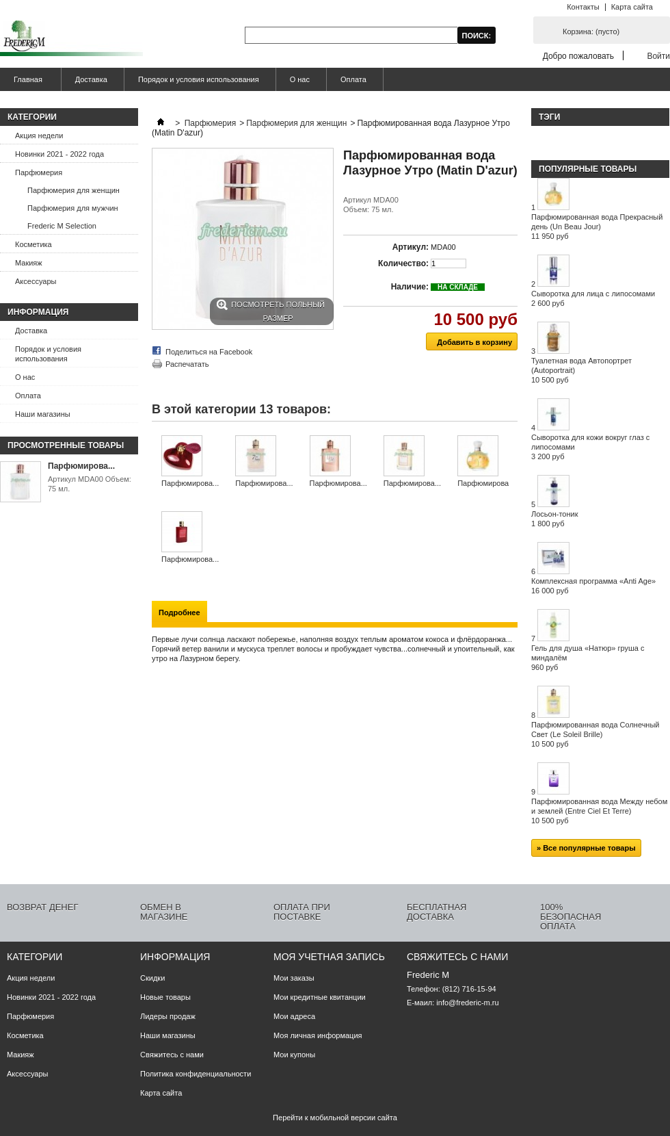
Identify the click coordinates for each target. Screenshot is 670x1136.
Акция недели (39, 135)
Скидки (152, 978)
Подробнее (179, 612)
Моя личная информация (317, 1035)
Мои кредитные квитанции (319, 997)
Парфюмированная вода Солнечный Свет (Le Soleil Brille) (595, 734)
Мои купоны (294, 1054)
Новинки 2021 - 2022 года (59, 154)
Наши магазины (42, 414)
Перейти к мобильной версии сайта (335, 1117)
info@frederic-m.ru (467, 1002)
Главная (26, 83)
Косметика (33, 244)
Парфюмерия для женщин (73, 190)
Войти (658, 55)
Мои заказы (293, 978)
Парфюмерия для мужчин (72, 208)
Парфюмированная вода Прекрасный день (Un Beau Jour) (596, 226)
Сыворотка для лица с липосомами (593, 298)
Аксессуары (35, 281)
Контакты (583, 7)
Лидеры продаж (168, 1016)
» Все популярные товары (586, 848)
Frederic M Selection (61, 226)
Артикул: (410, 247)
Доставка (91, 79)
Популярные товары (587, 169)
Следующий (512, 462)
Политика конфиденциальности (195, 1074)
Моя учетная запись (329, 956)
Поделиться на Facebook (208, 352)
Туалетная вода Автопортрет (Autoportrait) (581, 370)
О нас (300, 79)
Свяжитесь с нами (172, 1054)
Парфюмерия (38, 172)
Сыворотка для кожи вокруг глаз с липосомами (590, 447)
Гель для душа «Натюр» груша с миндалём (587, 657)
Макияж (28, 263)
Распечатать (187, 364)
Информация (38, 312)
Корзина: (591, 31)
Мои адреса (294, 1016)
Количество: (403, 263)
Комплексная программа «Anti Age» (593, 586)
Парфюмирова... (81, 466)
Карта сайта (632, 7)
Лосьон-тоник (554, 519)
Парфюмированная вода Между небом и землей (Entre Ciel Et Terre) (599, 811)
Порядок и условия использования (198, 79)
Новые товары (165, 997)
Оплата (353, 79)
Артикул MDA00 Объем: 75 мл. (89, 484)
